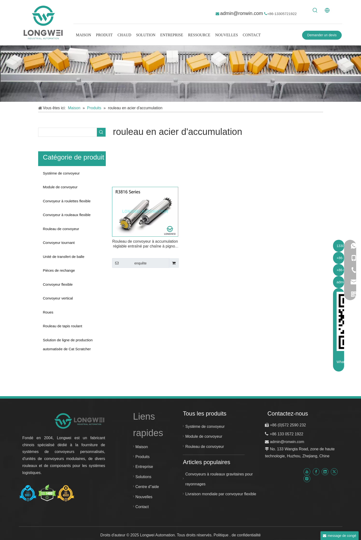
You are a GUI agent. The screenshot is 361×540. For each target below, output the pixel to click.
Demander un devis (321, 35)
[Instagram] (307, 478)
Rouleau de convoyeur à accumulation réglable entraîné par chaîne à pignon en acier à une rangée (145, 244)
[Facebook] (316, 471)
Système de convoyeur (61, 173)
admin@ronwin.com (242, 13)
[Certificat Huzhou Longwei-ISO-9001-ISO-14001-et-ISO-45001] (47, 493)
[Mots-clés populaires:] (315, 10)
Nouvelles (143, 497)
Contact (142, 507)
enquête (129, 263)
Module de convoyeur (60, 187)
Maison (141, 447)
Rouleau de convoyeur (61, 229)
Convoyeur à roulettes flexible (67, 201)
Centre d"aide (147, 487)
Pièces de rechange (59, 270)
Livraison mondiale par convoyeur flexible (220, 494)
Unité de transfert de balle (64, 257)
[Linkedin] (325, 471)
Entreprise (144, 467)
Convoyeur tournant (59, 243)
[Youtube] (307, 471)
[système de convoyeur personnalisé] (180, 73)
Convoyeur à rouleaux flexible (67, 215)
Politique (222, 535)
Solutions (143, 477)
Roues (48, 312)
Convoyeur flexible (58, 284)
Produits (142, 457)
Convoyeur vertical (58, 298)
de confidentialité (246, 535)
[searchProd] (67, 132)
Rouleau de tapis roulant (62, 326)
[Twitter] (334, 471)
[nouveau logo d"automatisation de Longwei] (80, 421)
